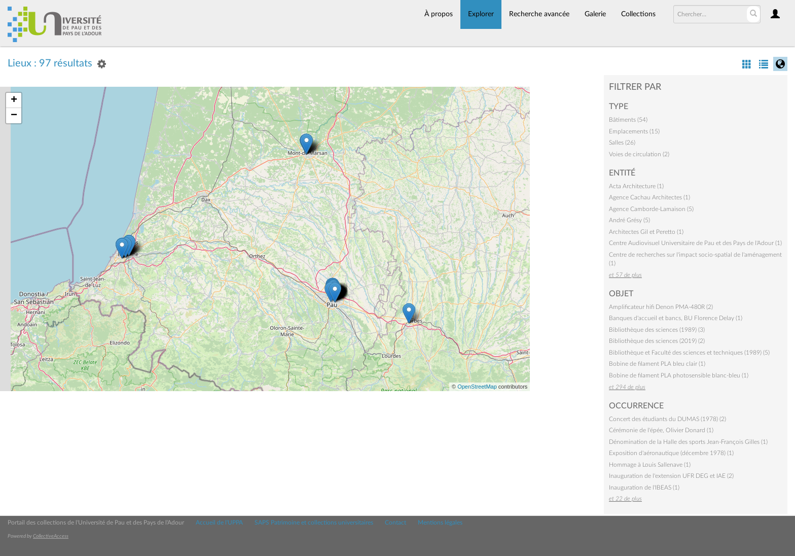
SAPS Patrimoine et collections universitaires (314, 522)
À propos (438, 14)
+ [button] (14, 100)
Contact (395, 522)
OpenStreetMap (477, 387)
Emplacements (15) (634, 131)
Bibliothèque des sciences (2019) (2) (657, 341)
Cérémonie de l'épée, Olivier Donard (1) (661, 430)
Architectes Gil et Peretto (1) (646, 232)
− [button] (14, 115)
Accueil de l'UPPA (219, 522)
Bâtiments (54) (628, 120)
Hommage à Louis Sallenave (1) (650, 465)
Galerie (595, 14)
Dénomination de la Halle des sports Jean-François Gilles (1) (688, 442)
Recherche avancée (539, 14)
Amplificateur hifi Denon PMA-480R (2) (661, 307)
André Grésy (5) (629, 220)
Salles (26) (622, 143)
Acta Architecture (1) (636, 186)
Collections (638, 14)
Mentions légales (440, 522)
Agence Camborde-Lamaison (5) (651, 209)
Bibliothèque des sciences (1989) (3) (657, 330)
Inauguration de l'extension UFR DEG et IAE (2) (671, 476)
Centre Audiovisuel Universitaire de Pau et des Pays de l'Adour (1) (695, 243)
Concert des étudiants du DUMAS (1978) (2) (667, 419)
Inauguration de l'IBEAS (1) (644, 487)
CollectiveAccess (50, 536)
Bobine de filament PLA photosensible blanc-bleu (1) (678, 375)
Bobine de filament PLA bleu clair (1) (657, 364)
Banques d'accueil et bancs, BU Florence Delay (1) (675, 318)
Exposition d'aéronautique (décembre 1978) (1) (671, 453)
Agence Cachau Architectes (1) (649, 197)
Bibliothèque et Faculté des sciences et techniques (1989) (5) (689, 353)
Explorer (481, 14)
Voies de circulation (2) (639, 154)
